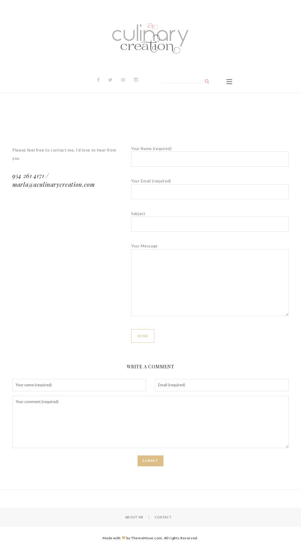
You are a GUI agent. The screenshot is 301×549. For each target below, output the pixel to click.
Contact (163, 517)
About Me (134, 517)
